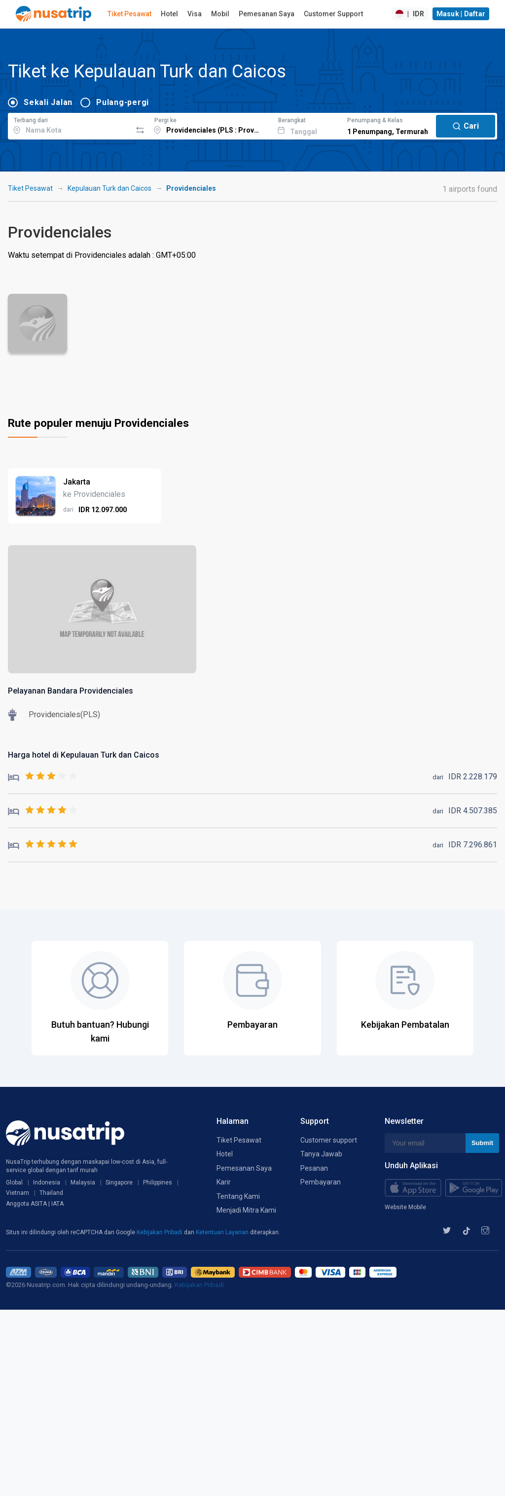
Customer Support (333, 14)
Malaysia (83, 1182)
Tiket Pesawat (129, 14)
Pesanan (314, 1168)
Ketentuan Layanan (223, 1232)
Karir (223, 1182)
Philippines (157, 1182)
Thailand (51, 1192)
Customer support (328, 1140)
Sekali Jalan (48, 102)
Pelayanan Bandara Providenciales (70, 691)
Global (14, 1182)
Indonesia (46, 1182)
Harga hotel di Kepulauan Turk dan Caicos (83, 755)
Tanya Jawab (321, 1154)
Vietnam (17, 1192)
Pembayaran (320, 1182)
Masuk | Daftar (461, 14)
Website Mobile (405, 1207)
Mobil (220, 14)
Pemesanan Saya (266, 14)
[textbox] (70, 125)
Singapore (119, 1182)
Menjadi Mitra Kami (246, 1210)
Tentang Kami (238, 1196)
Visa (194, 14)
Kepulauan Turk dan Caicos (109, 188)
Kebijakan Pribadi (160, 1232)
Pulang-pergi (122, 102)
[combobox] (70, 125)
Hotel (169, 14)
